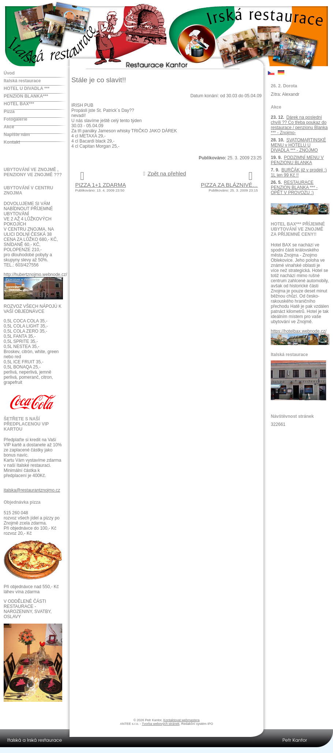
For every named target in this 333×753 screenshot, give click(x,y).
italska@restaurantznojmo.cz (32, 490)
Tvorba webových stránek (161, 724)
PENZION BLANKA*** (26, 96)
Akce (9, 126)
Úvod (9, 73)
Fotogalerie (15, 119)
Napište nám (17, 134)
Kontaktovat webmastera (181, 720)
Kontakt (12, 142)
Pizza (9, 111)
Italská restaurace (22, 80)
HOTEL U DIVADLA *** (26, 88)
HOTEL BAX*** (19, 103)
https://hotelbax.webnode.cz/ (298, 331)
